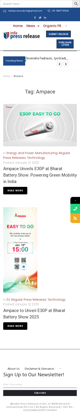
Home (6, 76)
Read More (15, 190)
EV (8, 299)
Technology (36, 158)
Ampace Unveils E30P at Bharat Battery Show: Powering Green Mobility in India (40, 175)
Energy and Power (20, 153)
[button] (58, 11)
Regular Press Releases (28, 299)
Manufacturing (46, 153)
